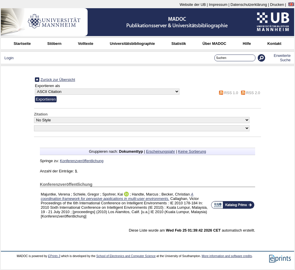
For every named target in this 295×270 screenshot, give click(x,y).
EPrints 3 (54, 256)
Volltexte (85, 43)
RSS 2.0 (253, 93)
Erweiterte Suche (282, 57)
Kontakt (274, 43)
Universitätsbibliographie (132, 43)
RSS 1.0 (231, 93)
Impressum (218, 4)
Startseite (22, 43)
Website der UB (192, 4)
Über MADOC (214, 43)
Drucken (277, 4)
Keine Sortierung (192, 151)
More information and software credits (227, 256)
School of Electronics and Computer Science (126, 256)
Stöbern (54, 43)
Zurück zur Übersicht (57, 79)
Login (8, 58)
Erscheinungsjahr (160, 151)
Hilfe (247, 43)
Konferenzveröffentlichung (81, 161)
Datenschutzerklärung (248, 4)
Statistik (178, 43)
